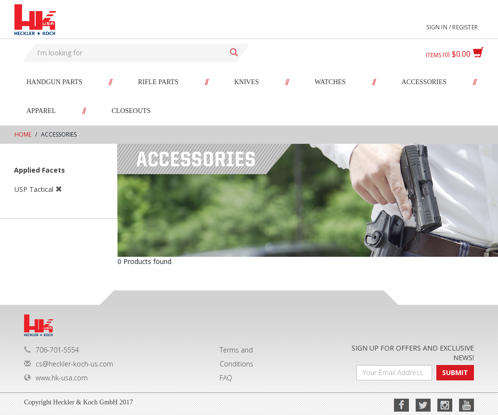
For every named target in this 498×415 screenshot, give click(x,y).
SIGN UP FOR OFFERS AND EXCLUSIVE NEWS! (413, 352)
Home (22, 134)
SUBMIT (455, 372)
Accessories (424, 82)
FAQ (226, 377)
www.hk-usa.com (56, 377)
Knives (246, 82)
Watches (330, 82)
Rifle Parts (158, 82)
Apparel (41, 110)
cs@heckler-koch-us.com (68, 363)
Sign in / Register (452, 27)
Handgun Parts (54, 82)
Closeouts (131, 110)
